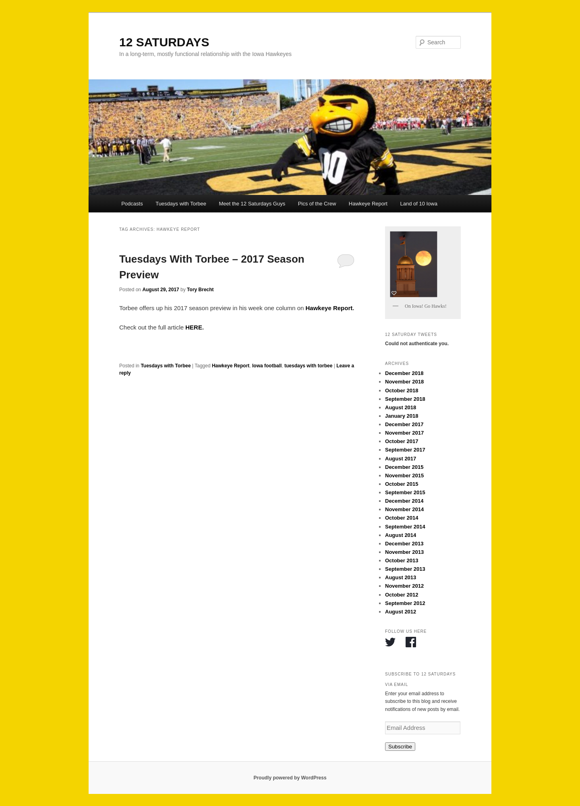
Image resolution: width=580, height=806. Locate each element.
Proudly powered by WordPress (289, 778)
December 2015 (404, 467)
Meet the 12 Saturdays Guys (252, 204)
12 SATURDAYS (164, 42)
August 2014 (400, 535)
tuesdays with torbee (308, 366)
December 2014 (404, 501)
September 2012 (405, 603)
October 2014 (401, 518)
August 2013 (400, 577)
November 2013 (404, 552)
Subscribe (400, 747)
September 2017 (405, 450)
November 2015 (404, 475)
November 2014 (404, 509)
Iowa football (267, 366)
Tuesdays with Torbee (180, 204)
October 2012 (401, 595)
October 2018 (401, 390)
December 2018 (404, 373)
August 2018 (400, 407)
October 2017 (401, 441)
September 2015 (405, 492)
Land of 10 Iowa (418, 204)
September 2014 (405, 527)
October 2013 (401, 560)
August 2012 (400, 612)
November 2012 (404, 586)
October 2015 (401, 484)
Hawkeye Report (368, 204)
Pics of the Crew (317, 204)
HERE (193, 327)
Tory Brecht (200, 289)
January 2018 (401, 416)
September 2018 (405, 399)
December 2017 (404, 424)
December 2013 (404, 544)
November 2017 (404, 433)
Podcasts (132, 204)
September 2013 (405, 569)
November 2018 (404, 382)
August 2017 (400, 459)
